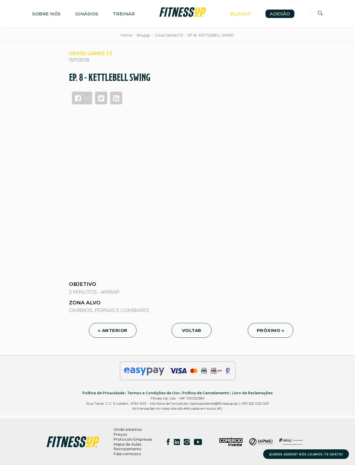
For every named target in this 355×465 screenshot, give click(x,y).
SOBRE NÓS (46, 14)
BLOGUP (240, 14)
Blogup (143, 35)
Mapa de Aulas (127, 444)
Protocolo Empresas (133, 439)
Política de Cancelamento (206, 393)
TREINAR (124, 14)
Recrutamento (127, 448)
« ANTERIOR (113, 330)
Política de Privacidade (103, 393)
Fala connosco (127, 453)
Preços (120, 434)
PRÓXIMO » (271, 330)
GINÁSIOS (87, 14)
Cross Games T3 (169, 35)
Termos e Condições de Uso (153, 393)
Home (126, 35)
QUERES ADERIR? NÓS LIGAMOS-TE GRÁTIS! (306, 454)
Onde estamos (128, 429)
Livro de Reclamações (252, 393)
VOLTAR (192, 330)
